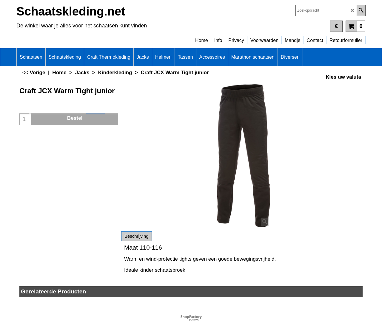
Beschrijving (136, 236)
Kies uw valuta (343, 77)
